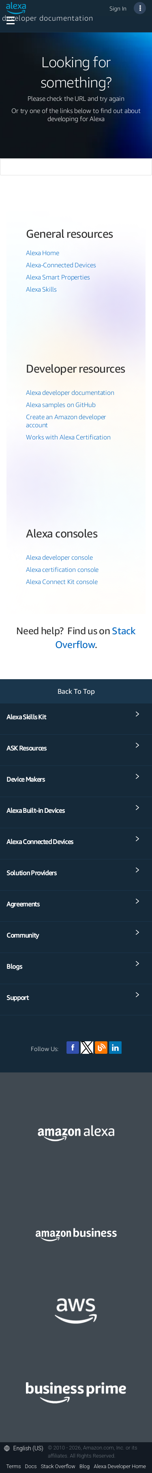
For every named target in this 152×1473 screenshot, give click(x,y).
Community (22, 935)
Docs (31, 1467)
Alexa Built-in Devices (35, 810)
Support (17, 997)
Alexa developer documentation (70, 392)
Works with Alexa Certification (68, 437)
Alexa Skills (41, 289)
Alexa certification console (62, 569)
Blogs (14, 966)
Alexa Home (42, 253)
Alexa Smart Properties (58, 277)
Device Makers (25, 779)
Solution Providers (31, 873)
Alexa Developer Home (120, 1467)
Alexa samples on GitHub (61, 405)
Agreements (23, 904)
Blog (84, 1467)
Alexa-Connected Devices (61, 265)
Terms (13, 1467)
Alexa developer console (59, 557)
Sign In (117, 8)
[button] (25, 1448)
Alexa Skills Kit (26, 717)
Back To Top (76, 691)
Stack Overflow (58, 1467)
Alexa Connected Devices (39, 842)
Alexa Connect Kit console (62, 582)
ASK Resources (26, 748)
